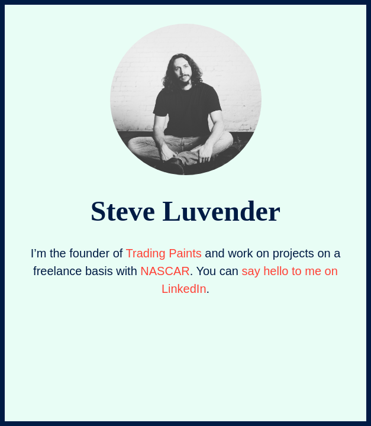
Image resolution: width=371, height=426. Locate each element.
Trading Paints (164, 253)
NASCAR (164, 270)
